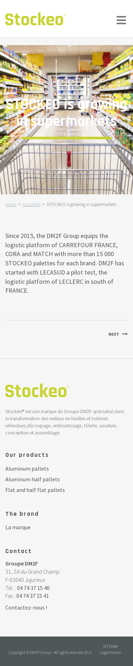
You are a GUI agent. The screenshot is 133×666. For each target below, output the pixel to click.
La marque (18, 527)
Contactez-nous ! (26, 607)
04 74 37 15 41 (32, 595)
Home (10, 204)
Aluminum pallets (27, 468)
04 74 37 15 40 (33, 587)
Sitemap (110, 646)
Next (114, 334)
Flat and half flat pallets (35, 489)
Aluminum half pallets (32, 479)
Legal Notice (110, 652)
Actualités (31, 204)
